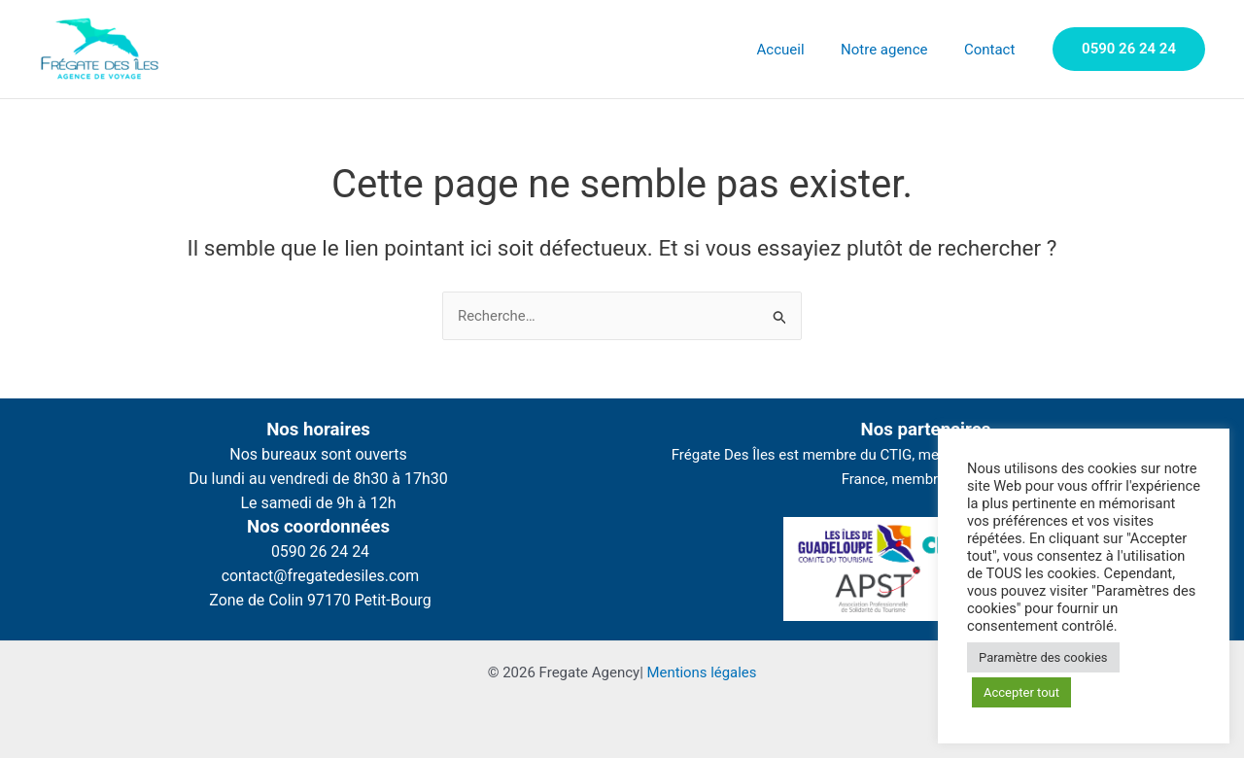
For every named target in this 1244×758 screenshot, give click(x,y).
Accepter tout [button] (1021, 692)
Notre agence (894, 49)
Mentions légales (701, 672)
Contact (993, 49)
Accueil (798, 49)
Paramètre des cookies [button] (1043, 657)
